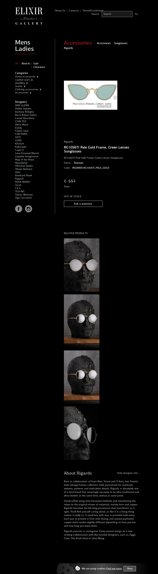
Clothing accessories (26, 89)
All (16, 63)
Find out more (114, 568)
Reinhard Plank (23, 175)
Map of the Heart (24, 159)
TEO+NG (19, 191)
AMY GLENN (22, 105)
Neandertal (21, 162)
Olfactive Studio (24, 165)
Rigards (19, 178)
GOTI (18, 137)
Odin (17, 172)
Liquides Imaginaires (27, 156)
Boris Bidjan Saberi (26, 115)
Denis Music (22, 124)
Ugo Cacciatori (23, 197)
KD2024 (19, 143)
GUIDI (18, 140)
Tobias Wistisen (24, 194)
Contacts (74, 10)
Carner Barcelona (24, 118)
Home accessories (25, 76)
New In (26, 63)
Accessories (25, 54)
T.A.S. (18, 188)
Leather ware (22, 79)
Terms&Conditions (93, 10)
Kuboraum (20, 146)
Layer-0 (19, 150)
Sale (36, 63)
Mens (22, 42)
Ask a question (83, 203)
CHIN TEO (20, 121)
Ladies (24, 49)
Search (95, 13)
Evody (18, 127)
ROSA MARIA (22, 181)
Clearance (39, 67)
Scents (19, 86)
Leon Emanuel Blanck (27, 153)
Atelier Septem (23, 108)
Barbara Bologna (24, 111)
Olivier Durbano (23, 169)
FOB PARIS (21, 134)
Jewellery (20, 82)
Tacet (18, 185)
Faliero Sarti (22, 130)
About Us (60, 10)
